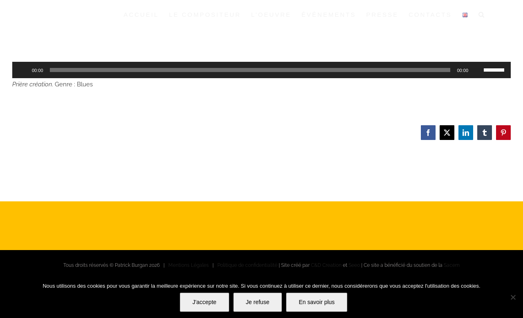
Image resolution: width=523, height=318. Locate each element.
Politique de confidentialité (247, 265)
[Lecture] (23, 70)
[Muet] (477, 70)
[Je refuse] (513, 297)
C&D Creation (326, 265)
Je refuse (258, 302)
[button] (481, 14)
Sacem (452, 265)
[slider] (250, 70)
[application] (261, 70)
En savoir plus (317, 302)
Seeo (354, 265)
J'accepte (204, 302)
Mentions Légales (188, 265)
